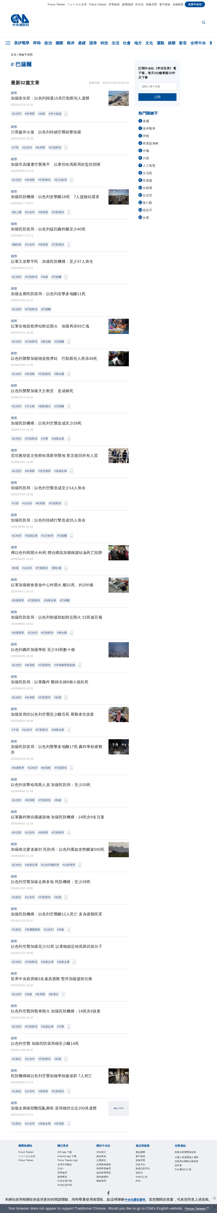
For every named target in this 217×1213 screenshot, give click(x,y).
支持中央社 (195, 4)
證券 (93, 43)
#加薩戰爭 (18, 600)
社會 (127, 43)
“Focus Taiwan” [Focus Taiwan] (195, 1208)
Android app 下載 (66, 1156)
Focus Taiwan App (67, 1160)
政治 (48, 43)
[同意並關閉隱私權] (213, 1199)
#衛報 (15, 567)
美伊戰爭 (22, 43)
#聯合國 (46, 341)
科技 (104, 43)
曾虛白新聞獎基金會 (185, 1152)
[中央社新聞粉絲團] (108, 1193)
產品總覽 (140, 1152)
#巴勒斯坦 (55, 147)
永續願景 (178, 4)
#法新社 (17, 897)
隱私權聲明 (102, 1177)
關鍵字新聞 (26, 54)
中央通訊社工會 (183, 1169)
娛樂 (172, 43)
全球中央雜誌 (64, 1164)
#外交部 (17, 832)
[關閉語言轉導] (213, 1208)
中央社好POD (64, 1185)
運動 (160, 43)
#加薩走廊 (57, 438)
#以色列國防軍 (50, 864)
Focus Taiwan (56, 4)
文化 (149, 43)
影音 (183, 43)
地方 (138, 43)
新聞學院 (62, 1177)
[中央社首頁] (20, 21)
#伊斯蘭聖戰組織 (64, 665)
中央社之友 (142, 1177)
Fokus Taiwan (97, 4)
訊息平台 (140, 1164)
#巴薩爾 (56, 276)
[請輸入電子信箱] (157, 86)
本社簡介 (101, 1152)
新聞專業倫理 (104, 1168)
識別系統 (101, 1156)
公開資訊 (101, 1160)
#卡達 (15, 729)
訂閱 (157, 97)
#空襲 (44, 438)
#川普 (15, 147)
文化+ (60, 1168)
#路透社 (54, 994)
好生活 (139, 4)
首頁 (13, 54)
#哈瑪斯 (30, 113)
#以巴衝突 (60, 179)
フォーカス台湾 (77, 4)
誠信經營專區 (104, 1172)
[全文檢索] (204, 23)
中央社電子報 (64, 1181)
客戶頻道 (164, 4)
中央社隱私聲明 (135, 1199)
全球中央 (198, 43)
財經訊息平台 (143, 1168)
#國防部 (17, 244)
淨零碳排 (114, 4)
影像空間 (151, 4)
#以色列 (17, 113)
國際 (59, 43)
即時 (37, 43)
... (66, 113)
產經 (82, 43)
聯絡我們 (101, 1181)
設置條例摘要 (104, 1164)
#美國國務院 (32, 929)
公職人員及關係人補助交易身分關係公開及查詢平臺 (187, 1161)
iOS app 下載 (64, 1152)
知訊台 (139, 1172)
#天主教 (30, 406)
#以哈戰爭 (68, 864)
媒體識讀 (127, 4)
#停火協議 (55, 113)
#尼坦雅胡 (44, 470)
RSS (138, 1181)
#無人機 (17, 212)
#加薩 (41, 113)
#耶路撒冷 (44, 406)
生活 (116, 43)
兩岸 (71, 43)
